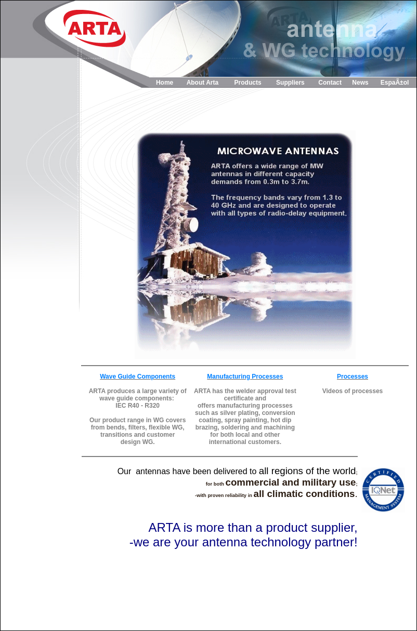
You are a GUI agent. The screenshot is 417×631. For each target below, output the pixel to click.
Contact (330, 82)
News (360, 82)
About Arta (203, 82)
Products (248, 82)
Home (164, 82)
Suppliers (290, 82)
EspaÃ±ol (395, 82)
